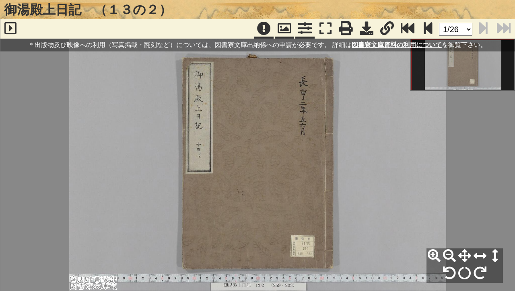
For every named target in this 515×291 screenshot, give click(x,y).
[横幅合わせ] (480, 256)
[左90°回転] (449, 273)
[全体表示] (464, 256)
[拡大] (434, 256)
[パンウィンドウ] (284, 29)
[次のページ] (428, 29)
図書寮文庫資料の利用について (397, 44)
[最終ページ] (407, 29)
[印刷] (346, 29)
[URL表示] (387, 29)
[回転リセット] (464, 273)
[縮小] (449, 256)
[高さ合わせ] (495, 256)
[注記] (264, 29)
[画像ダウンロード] (366, 29)
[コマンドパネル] (305, 29)
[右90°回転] (480, 273)
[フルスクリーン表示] (325, 29)
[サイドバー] (10, 29)
